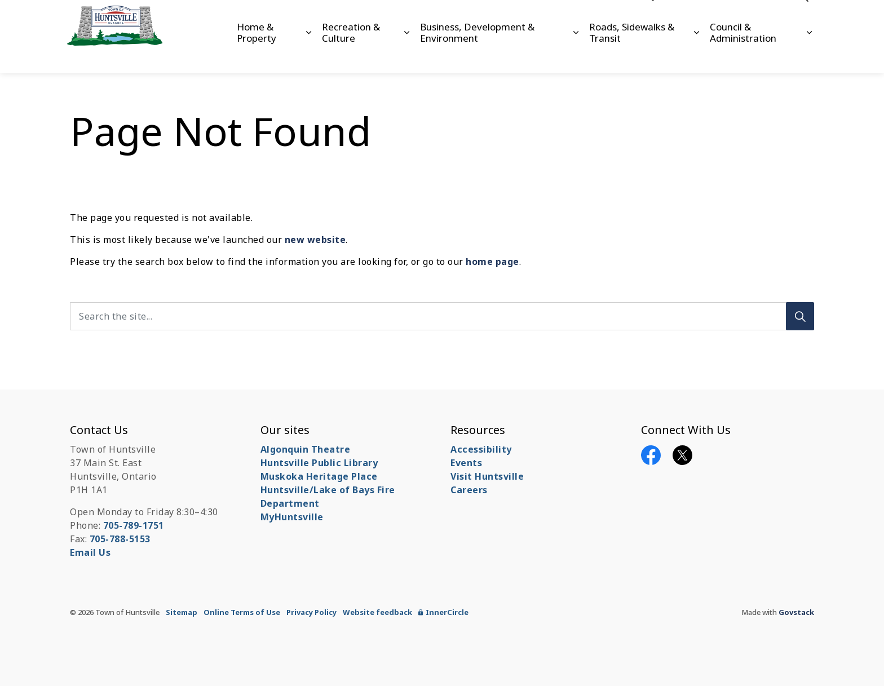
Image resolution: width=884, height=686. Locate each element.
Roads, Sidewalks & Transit (631, 54)
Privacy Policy (311, 612)
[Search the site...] (442, 316)
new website (315, 239)
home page (492, 261)
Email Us (90, 552)
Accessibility (632, 18)
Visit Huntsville (487, 476)
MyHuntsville (292, 517)
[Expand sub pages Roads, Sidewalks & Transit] (696, 55)
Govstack (796, 612)
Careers (682, 18)
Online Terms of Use (242, 612)
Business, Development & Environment (477, 54)
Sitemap (181, 612)
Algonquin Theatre (305, 449)
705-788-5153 (120, 539)
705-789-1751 (133, 525)
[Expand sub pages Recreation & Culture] (407, 55)
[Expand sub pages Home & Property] (308, 55)
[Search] (800, 316)
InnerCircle (443, 612)
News (771, 18)
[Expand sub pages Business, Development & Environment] (576, 55)
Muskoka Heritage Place (319, 476)
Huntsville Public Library (319, 463)
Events (466, 463)
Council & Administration (743, 54)
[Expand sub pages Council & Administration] (809, 55)
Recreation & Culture (351, 54)
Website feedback (377, 612)
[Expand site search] (803, 18)
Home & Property (256, 54)
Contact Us (729, 18)
